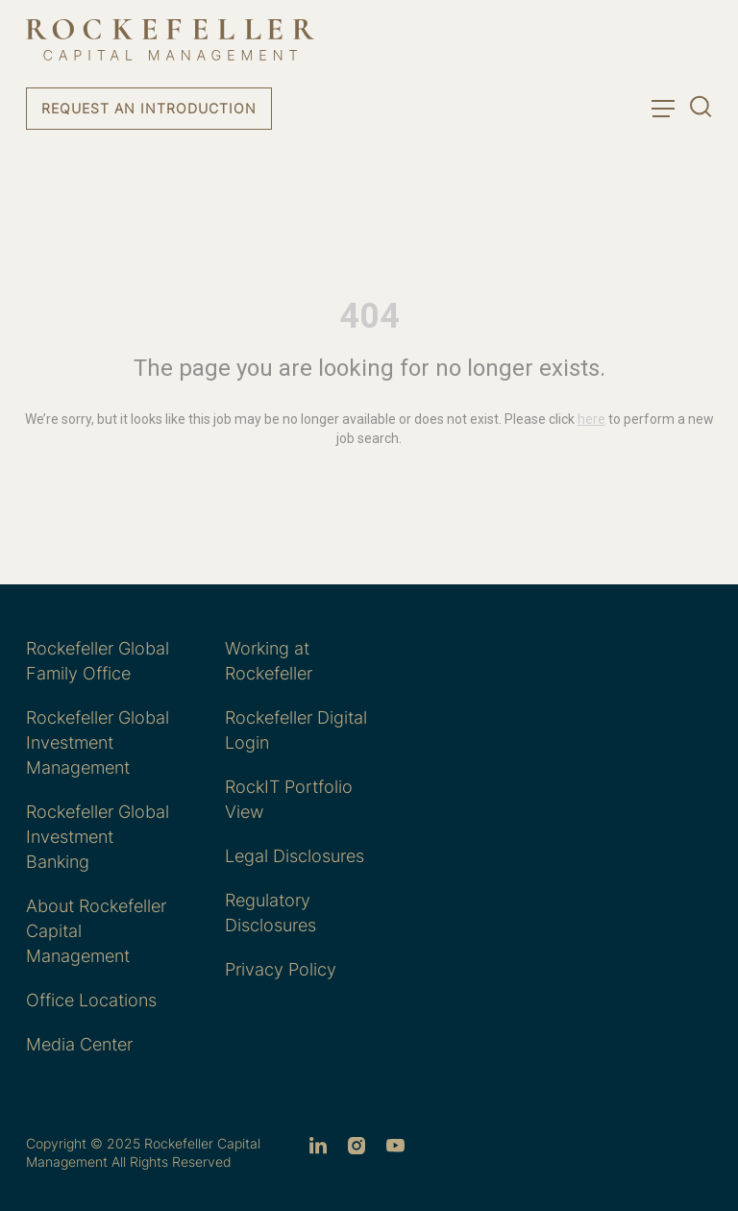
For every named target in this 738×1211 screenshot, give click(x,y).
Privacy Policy (280, 969)
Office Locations (91, 1000)
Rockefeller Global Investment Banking (97, 837)
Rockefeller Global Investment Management (97, 742)
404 (369, 316)
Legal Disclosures (294, 856)
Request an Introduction (149, 108)
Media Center (79, 1044)
